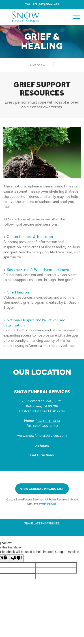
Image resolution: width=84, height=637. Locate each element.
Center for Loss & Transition (30, 236)
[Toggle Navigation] (53, 64)
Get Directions (42, 455)
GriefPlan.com (18, 292)
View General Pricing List (42, 489)
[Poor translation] (16, 558)
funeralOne (49, 503)
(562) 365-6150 (45, 426)
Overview (37, 65)
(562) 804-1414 (48, 4)
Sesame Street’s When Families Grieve (38, 269)
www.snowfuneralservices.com (42, 435)
